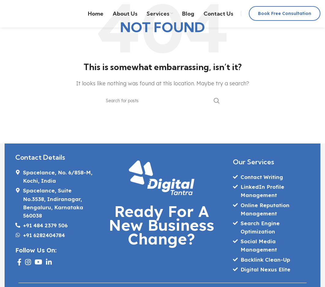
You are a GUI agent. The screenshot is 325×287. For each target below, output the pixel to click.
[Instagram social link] (28, 262)
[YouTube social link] (38, 262)
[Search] (162, 101)
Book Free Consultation (284, 13)
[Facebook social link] (19, 262)
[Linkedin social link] (49, 262)
